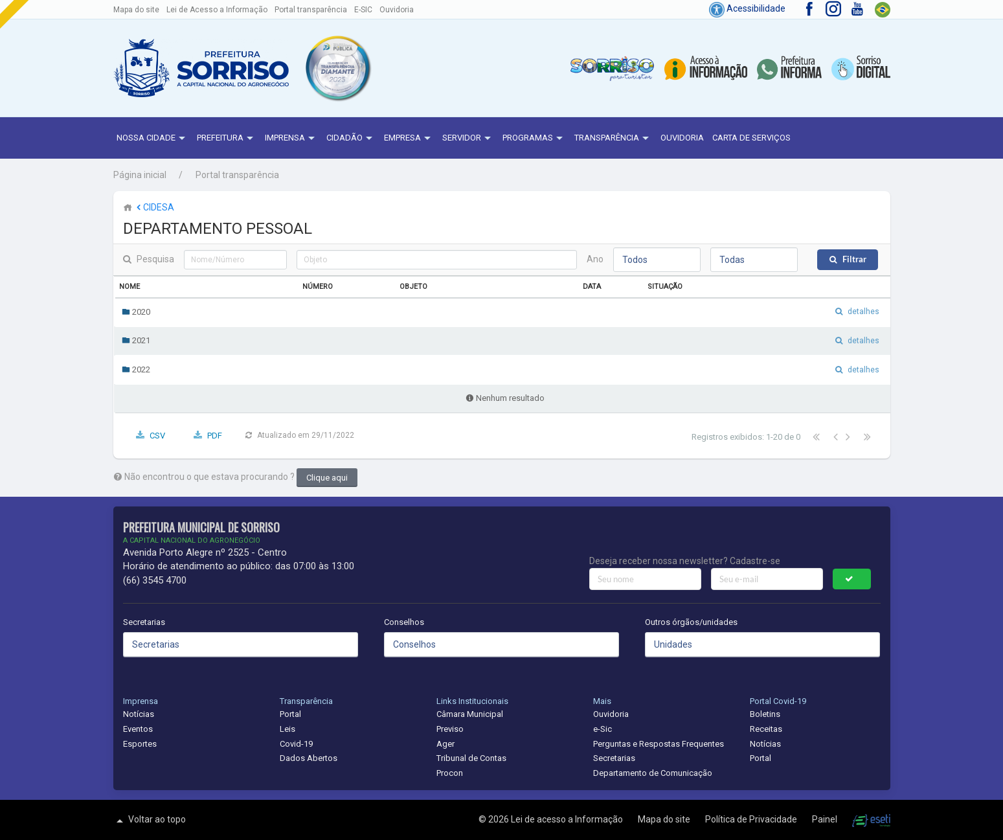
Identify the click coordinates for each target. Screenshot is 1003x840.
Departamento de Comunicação (652, 773)
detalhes (863, 311)
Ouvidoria (396, 9)
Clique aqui (327, 477)
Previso (450, 729)
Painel (825, 819)
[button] (337, 68)
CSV (157, 435)
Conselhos (404, 622)
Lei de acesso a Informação (568, 819)
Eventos (138, 729)
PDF (214, 435)
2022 (136, 369)
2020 (136, 312)
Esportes (140, 744)
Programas (534, 138)
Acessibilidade (747, 8)
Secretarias (144, 622)
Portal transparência (311, 9)
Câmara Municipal (469, 714)
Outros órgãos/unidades (691, 622)
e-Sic (602, 729)
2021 (136, 340)
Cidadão (351, 138)
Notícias (138, 714)
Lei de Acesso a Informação (216, 9)
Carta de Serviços (751, 137)
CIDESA (154, 207)
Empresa (409, 138)
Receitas (766, 729)
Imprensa (291, 138)
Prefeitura (226, 138)
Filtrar (854, 259)
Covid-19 (296, 744)
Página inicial (139, 175)
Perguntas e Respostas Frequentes (658, 744)
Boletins (765, 714)
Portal (290, 714)
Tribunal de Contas (471, 758)
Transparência (613, 138)
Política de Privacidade (752, 819)
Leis (287, 729)
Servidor (468, 138)
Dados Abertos (308, 758)
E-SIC (363, 9)
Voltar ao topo (149, 820)
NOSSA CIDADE (152, 138)
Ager (445, 744)
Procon (449, 773)
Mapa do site (136, 9)
